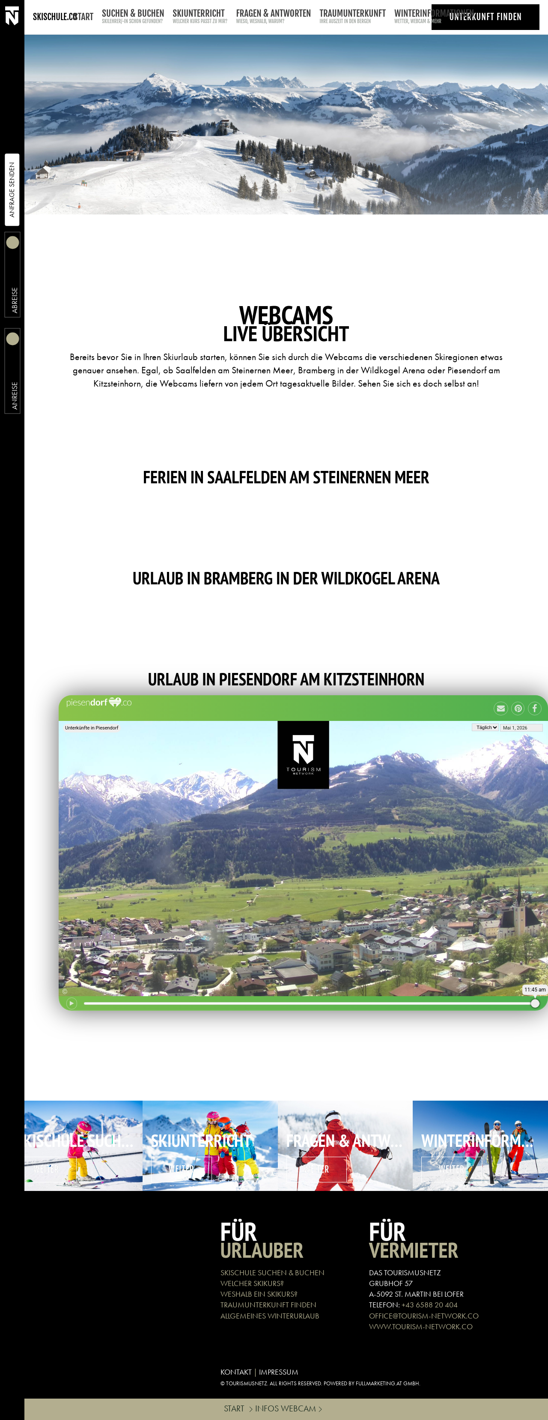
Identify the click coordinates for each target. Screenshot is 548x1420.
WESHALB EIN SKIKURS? (259, 1294)
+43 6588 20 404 (430, 1305)
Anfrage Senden (11, 189)
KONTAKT (236, 1372)
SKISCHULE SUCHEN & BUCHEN (272, 1272)
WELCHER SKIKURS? (252, 1283)
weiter (46, 1169)
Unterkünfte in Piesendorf (92, 728)
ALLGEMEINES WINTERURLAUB (269, 1316)
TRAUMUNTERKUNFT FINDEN (268, 1305)
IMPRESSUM (278, 1372)
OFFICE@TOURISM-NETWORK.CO (424, 1316)
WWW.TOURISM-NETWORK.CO (421, 1326)
